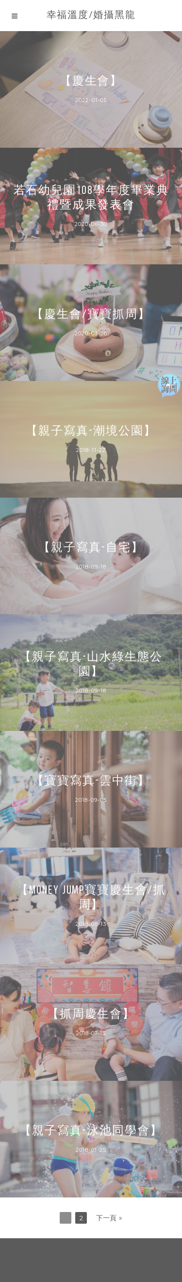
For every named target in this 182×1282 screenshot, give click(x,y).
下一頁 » (109, 1217)
